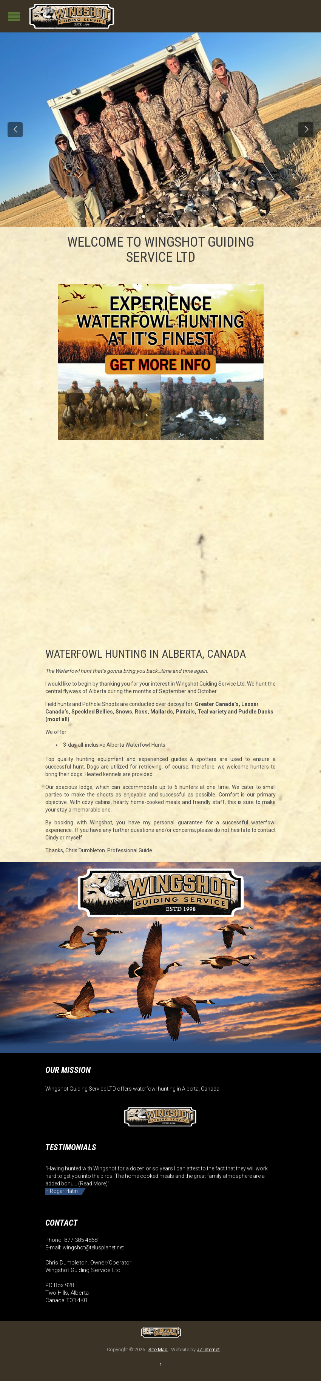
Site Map (158, 1349)
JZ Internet (208, 1349)
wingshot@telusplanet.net (93, 1247)
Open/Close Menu (14, 16)
